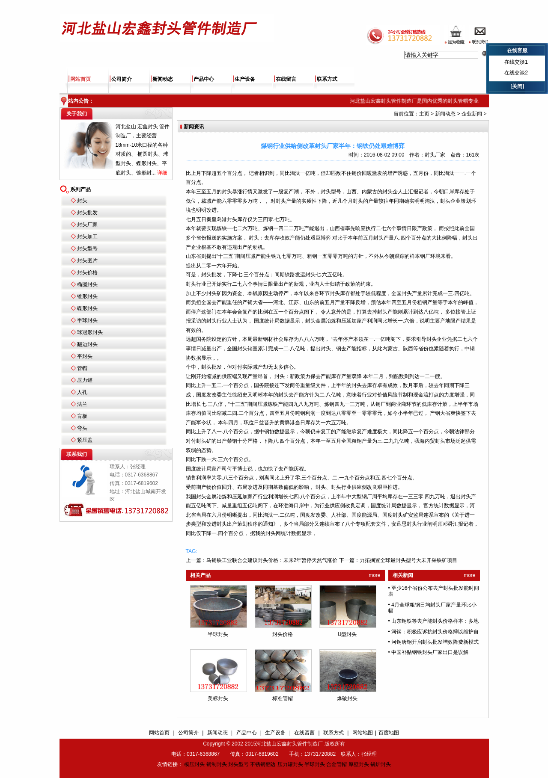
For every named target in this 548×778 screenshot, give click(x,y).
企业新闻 (472, 114)
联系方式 (327, 79)
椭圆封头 (87, 284)
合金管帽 (336, 764)
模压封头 (194, 764)
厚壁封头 (358, 764)
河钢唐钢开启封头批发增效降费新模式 (435, 642)
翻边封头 (87, 344)
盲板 (82, 416)
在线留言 (286, 79)
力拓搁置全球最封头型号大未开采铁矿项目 (408, 560)
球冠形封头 (90, 332)
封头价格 (87, 272)
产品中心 (204, 79)
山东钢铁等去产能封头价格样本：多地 (435, 621)
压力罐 (84, 380)
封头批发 (87, 213)
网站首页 (80, 79)
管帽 (82, 368)
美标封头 (218, 698)
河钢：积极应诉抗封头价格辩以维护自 (435, 632)
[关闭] (517, 86)
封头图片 (87, 260)
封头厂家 (87, 225)
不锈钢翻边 (263, 764)
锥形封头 (87, 296)
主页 (424, 114)
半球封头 (87, 320)
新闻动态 (162, 79)
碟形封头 (87, 308)
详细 (162, 173)
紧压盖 (84, 440)
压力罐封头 (290, 764)
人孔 (82, 392)
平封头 (84, 356)
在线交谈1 (516, 62)
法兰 (82, 404)
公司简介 (121, 79)
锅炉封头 (380, 764)
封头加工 (87, 237)
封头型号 (87, 248)
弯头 (82, 428)
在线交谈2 (516, 73)
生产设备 (245, 79)
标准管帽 (282, 698)
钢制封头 (216, 764)
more (374, 575)
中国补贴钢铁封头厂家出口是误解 (429, 652)
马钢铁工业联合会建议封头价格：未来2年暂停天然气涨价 (272, 560)
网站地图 (362, 733)
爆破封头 (347, 698)
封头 (82, 201)
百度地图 (388, 733)
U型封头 (347, 634)
